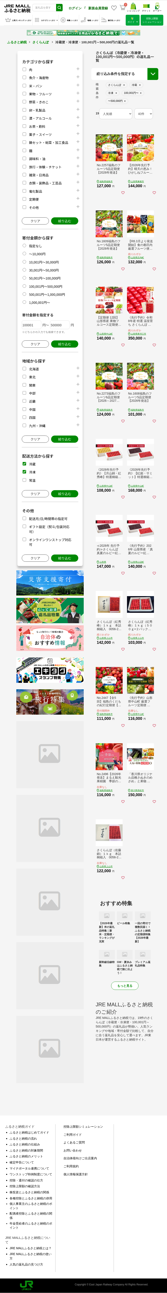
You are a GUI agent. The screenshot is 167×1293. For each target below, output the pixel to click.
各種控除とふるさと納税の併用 (31, 1198)
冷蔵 (32, 464)
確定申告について (22, 1162)
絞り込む (64, 221)
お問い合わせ (72, 1150)
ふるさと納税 (17, 42)
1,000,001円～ (39, 302)
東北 (32, 377)
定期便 (34, 199)
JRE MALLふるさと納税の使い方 (31, 1256)
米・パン (35, 86)
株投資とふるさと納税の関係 (29, 1192)
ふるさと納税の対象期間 (26, 1150)
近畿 (32, 401)
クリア (35, 221)
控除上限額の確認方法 (25, 1186)
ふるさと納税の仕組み (25, 1144)
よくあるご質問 (74, 1142)
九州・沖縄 (37, 425)
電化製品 (35, 191)
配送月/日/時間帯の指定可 (48, 518)
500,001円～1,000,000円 (47, 294)
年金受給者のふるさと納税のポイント (31, 1226)
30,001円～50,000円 (44, 270)
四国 (32, 417)
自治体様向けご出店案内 (80, 1158)
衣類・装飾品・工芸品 (45, 183)
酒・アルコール (40, 118)
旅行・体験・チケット (45, 167)
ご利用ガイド (72, 1134)
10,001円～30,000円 (44, 262)
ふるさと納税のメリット (26, 1156)
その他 (34, 207)
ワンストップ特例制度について (31, 1174)
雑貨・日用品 (38, 175)
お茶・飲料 (37, 126)
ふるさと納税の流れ (23, 1138)
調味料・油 (37, 158)
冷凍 (32, 472)
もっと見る (124, 985)
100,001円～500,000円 (45, 286)
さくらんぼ (40, 42)
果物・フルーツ (40, 94)
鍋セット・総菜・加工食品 (48, 142)
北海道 (34, 369)
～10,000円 (37, 254)
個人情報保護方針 (75, 1174)
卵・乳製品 (37, 110)
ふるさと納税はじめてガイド (29, 1132)
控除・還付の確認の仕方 (26, 1180)
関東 (32, 385)
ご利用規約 (71, 1166)
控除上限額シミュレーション (83, 1126)
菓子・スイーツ (40, 134)
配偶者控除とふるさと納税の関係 (31, 1216)
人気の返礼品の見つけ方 (26, 1264)
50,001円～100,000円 (44, 278)
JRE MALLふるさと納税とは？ (31, 1248)
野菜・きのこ (38, 102)
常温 (32, 480)
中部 (32, 393)
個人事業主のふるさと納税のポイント (31, 1206)
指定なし (35, 246)
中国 (32, 409)
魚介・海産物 (38, 77)
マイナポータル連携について (29, 1168)
